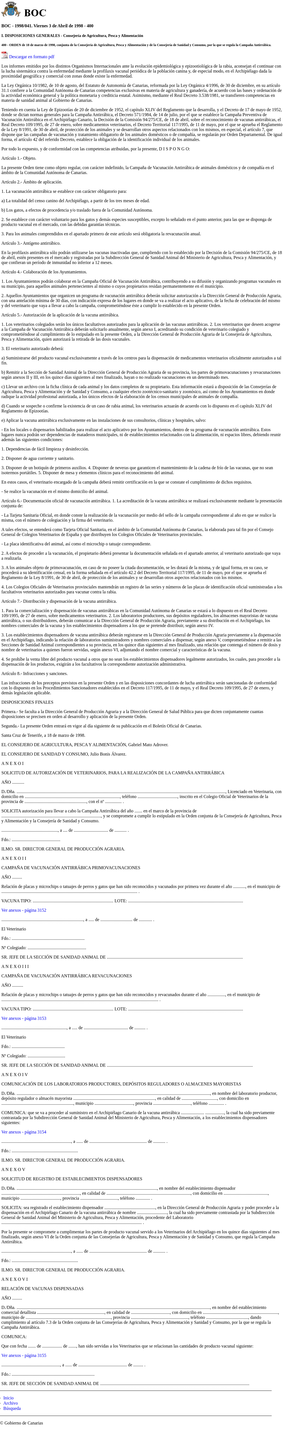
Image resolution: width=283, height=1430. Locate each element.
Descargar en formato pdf (31, 56)
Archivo (10, 1403)
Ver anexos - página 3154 (23, 1132)
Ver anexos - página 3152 (23, 910)
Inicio (8, 1398)
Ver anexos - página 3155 (23, 1355)
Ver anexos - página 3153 (23, 1018)
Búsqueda (12, 1408)
